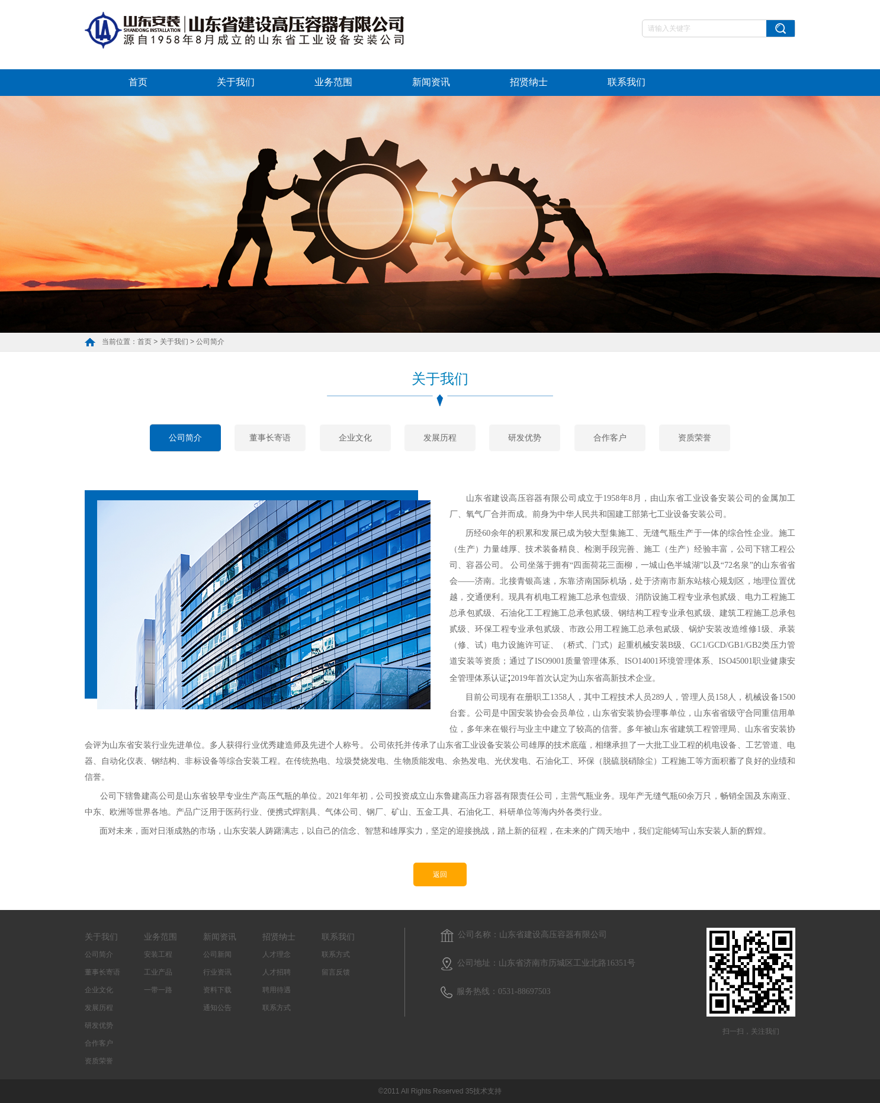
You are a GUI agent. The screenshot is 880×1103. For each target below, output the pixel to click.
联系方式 (276, 1008)
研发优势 (524, 437)
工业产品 (158, 972)
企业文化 (355, 437)
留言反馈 (336, 972)
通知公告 (217, 1008)
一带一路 (158, 990)
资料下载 (217, 990)
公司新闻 (217, 954)
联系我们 (626, 82)
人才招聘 (276, 972)
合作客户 (610, 437)
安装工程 (158, 954)
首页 (138, 82)
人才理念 (276, 954)
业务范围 (333, 82)
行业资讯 (217, 972)
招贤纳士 (529, 82)
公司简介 (210, 341)
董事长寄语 (270, 437)
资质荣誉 (694, 437)
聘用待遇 (276, 990)
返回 (440, 874)
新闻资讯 (431, 82)
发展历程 (440, 437)
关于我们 (236, 82)
